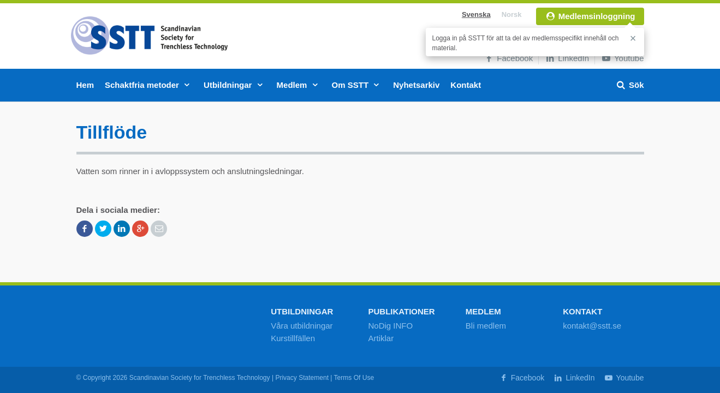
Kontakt (465, 85)
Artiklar (381, 338)
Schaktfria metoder (149, 85)
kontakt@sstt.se (592, 325)
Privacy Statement (302, 378)
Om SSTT (357, 85)
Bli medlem (486, 325)
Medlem (299, 85)
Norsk (512, 14)
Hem (85, 85)
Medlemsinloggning (590, 16)
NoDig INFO (390, 325)
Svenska (476, 14)
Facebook (508, 58)
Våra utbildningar (301, 325)
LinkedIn (566, 58)
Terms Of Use (354, 378)
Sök (629, 85)
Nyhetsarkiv (416, 85)
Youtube (622, 58)
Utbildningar (235, 85)
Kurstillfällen (293, 338)
